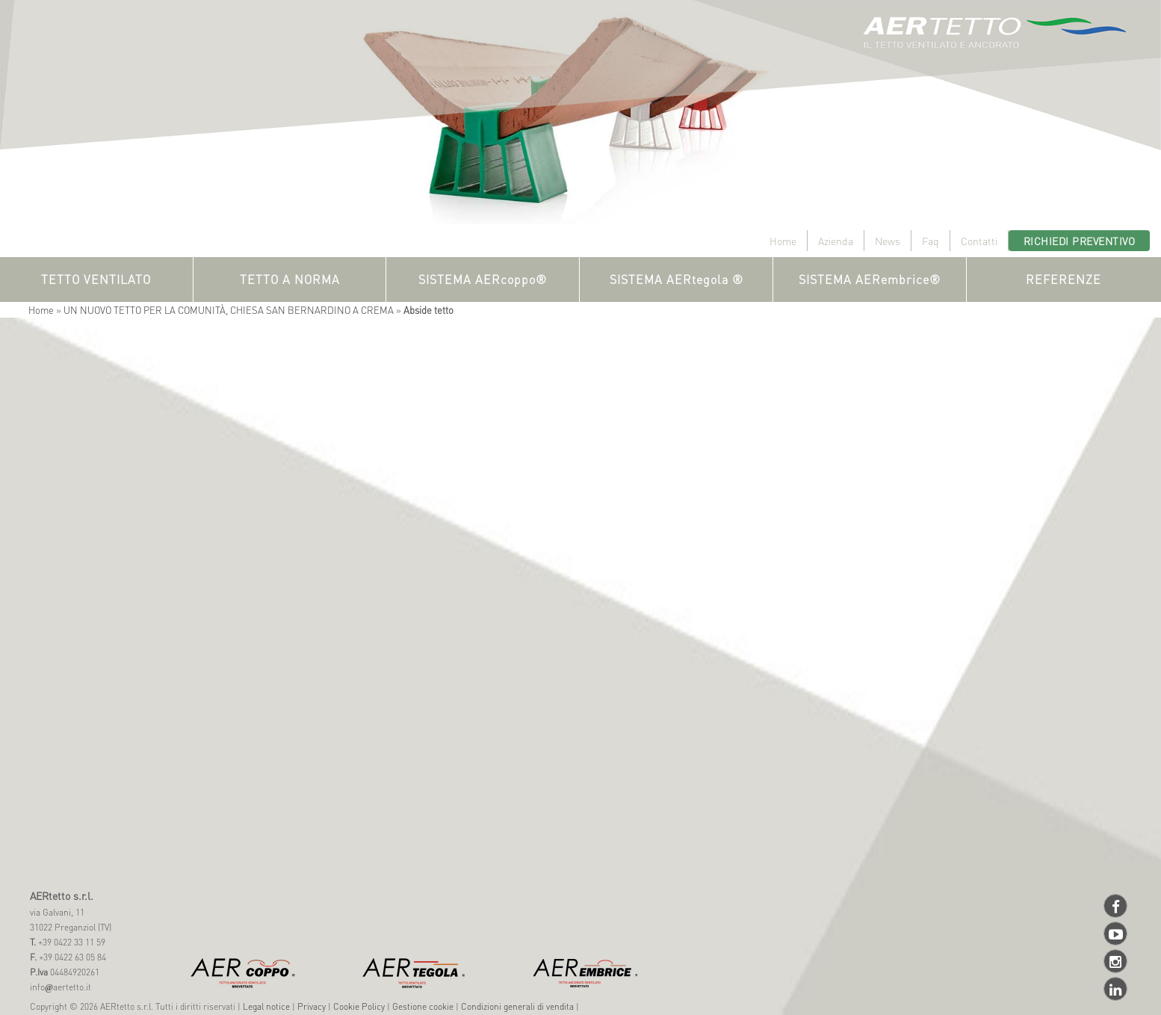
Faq (930, 240)
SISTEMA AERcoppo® (482, 279)
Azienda (835, 240)
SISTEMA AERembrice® (870, 279)
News (887, 240)
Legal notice (266, 1006)
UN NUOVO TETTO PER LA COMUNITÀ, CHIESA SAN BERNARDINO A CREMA (229, 309)
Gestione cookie (422, 1006)
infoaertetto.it (60, 987)
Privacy (311, 1006)
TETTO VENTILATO (96, 279)
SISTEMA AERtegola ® (676, 279)
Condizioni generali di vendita (517, 1006)
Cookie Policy (359, 1006)
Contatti (979, 240)
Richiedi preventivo (1080, 240)
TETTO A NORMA (290, 279)
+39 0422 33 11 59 (70, 942)
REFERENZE (1063, 279)
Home (783, 240)
